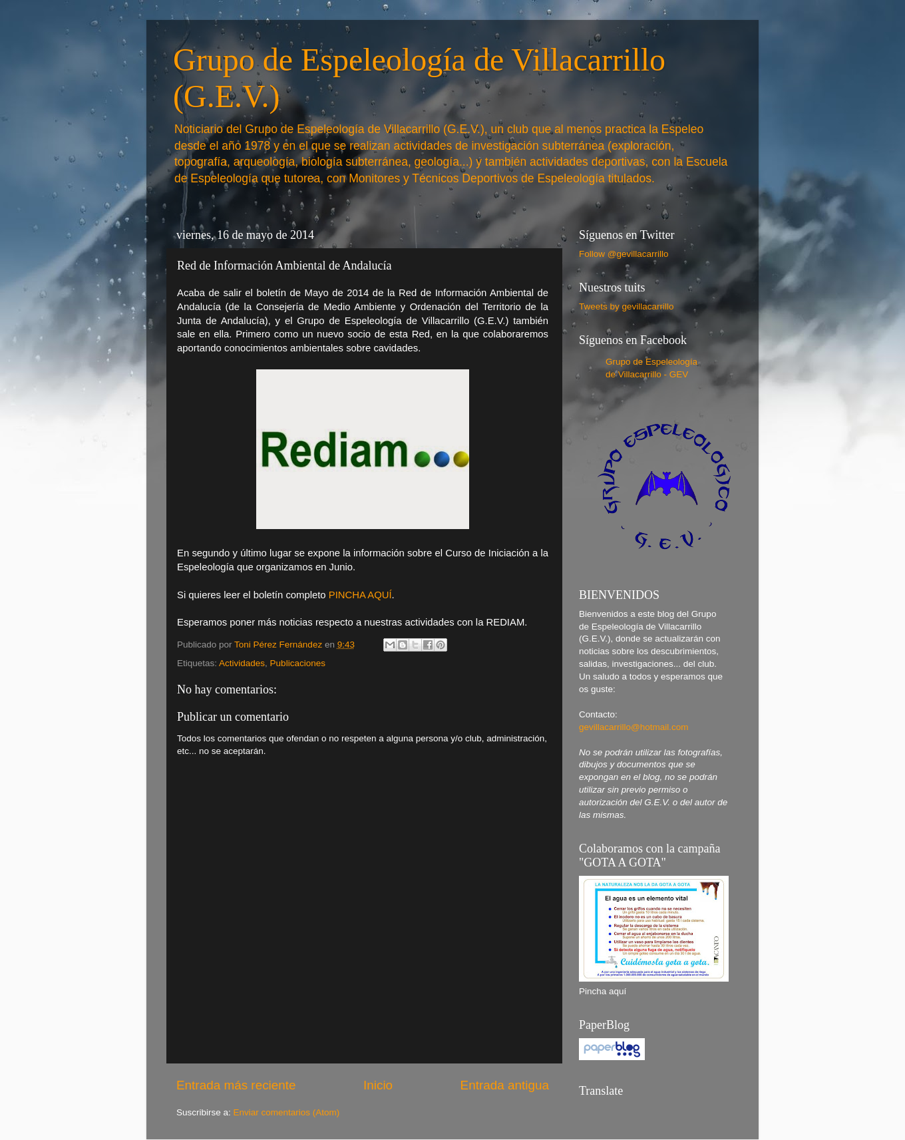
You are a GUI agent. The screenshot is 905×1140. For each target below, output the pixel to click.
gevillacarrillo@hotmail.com (634, 727)
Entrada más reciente (236, 1085)
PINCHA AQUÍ (360, 595)
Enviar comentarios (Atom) (287, 1112)
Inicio (378, 1085)
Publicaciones (297, 663)
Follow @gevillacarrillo (624, 254)
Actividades (242, 663)
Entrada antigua (504, 1085)
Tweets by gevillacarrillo (626, 306)
